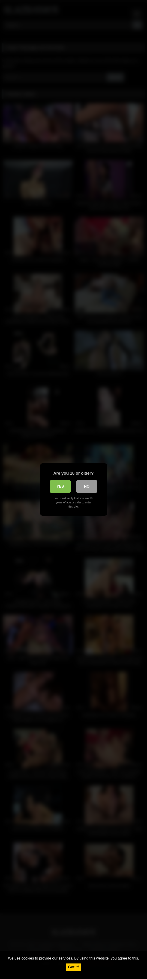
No (87, 486)
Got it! (73, 967)
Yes (60, 486)
